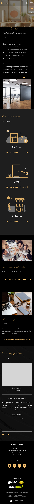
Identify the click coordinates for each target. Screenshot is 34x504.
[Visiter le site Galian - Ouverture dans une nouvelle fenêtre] (12, 482)
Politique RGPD (17, 496)
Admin (24, 495)
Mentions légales (18, 495)
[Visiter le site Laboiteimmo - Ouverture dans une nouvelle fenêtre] (17, 500)
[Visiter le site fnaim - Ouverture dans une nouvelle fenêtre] (21, 482)
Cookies (24, 496)
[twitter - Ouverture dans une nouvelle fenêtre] (14, 466)
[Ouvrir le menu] (31, 3)
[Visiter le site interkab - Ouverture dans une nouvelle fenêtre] (16, 486)
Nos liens (10, 496)
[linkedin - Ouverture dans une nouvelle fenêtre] (19, 466)
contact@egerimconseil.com (17, 450)
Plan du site (10, 495)
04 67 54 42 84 (17, 448)
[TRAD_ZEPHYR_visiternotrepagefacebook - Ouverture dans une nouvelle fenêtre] (9, 466)
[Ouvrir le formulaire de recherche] (27, 3)
